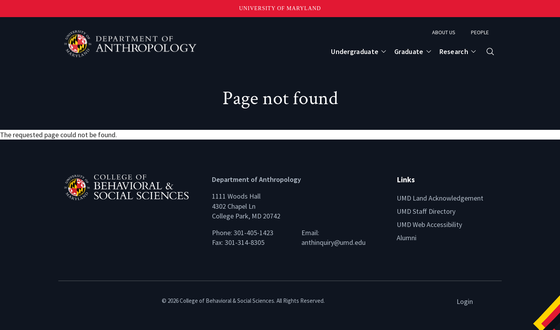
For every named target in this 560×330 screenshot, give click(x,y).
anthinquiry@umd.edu (333, 242)
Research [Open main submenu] (453, 51)
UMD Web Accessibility (429, 224)
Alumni (406, 237)
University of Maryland (280, 8)
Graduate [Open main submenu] (408, 51)
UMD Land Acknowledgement (440, 198)
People (480, 32)
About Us (443, 32)
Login (465, 301)
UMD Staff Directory (426, 211)
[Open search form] (490, 51)
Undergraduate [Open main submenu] (354, 51)
